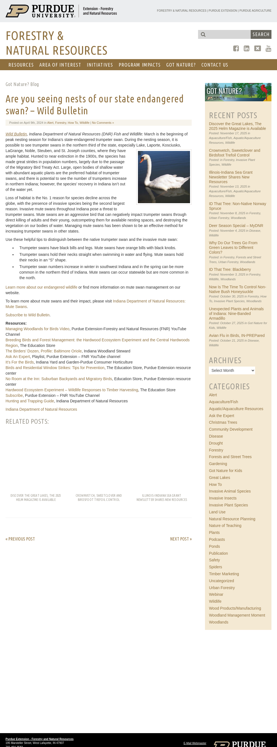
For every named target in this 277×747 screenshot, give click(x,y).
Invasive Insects (223, 498)
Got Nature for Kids (225, 470)
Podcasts (217, 539)
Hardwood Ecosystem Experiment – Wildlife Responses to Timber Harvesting (72, 390)
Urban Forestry (219, 217)
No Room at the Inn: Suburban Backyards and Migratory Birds (59, 379)
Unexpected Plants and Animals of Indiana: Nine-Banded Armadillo (236, 313)
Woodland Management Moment (237, 615)
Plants (214, 532)
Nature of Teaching (225, 525)
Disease (254, 230)
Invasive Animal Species (230, 491)
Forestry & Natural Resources (181, 10)
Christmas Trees (223, 422)
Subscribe (14, 395)
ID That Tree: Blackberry (230, 269)
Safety (214, 560)
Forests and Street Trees (230, 457)
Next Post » (181, 538)
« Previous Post (20, 538)
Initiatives (100, 64)
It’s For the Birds (20, 362)
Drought (216, 443)
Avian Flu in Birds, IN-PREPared (237, 335)
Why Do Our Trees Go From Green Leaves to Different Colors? (233, 247)
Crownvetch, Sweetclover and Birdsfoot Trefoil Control (234, 152)
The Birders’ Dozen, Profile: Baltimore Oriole (44, 351)
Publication (218, 553)
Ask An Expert (18, 356)
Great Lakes (219, 477)
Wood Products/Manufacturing (235, 608)
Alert (50, 122)
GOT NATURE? (181, 64)
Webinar (216, 594)
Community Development (230, 429)
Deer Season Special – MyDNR (236, 225)
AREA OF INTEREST (60, 64)
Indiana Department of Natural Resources (41, 409)
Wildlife (84, 122)
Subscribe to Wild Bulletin (28, 315)
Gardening (218, 463)
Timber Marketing (224, 574)
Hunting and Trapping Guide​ (30, 401)
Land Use (217, 512)
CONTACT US (214, 64)
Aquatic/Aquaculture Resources (236, 409)
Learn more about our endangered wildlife (41, 287)
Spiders (215, 567)
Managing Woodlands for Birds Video (38, 329)
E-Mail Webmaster (195, 743)
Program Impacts (140, 64)
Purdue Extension (223, 10)
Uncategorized (221, 581)
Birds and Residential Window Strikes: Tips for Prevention (55, 367)
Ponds (214, 546)
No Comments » (103, 122)
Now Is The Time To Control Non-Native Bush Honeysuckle (237, 289)
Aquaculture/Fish (220, 138)
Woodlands (238, 217)
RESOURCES (21, 64)
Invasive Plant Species (229, 301)
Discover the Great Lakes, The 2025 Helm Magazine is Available (237, 126)
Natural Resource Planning (232, 519)
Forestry (60, 122)
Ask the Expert (221, 415)
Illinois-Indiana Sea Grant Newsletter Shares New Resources (230, 177)
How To (73, 122)
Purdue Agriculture (255, 10)
